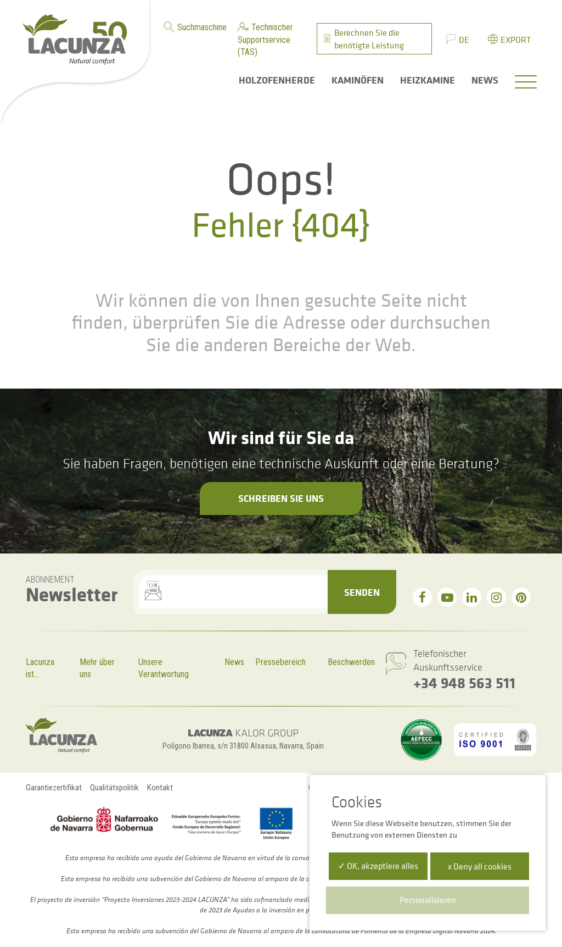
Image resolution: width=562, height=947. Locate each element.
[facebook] (422, 597)
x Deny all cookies (480, 866)
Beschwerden (351, 662)
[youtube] (447, 597)
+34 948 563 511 (464, 682)
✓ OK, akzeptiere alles (378, 866)
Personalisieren (428, 900)
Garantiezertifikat (54, 788)
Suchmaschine (202, 27)
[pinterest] (521, 597)
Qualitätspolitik (114, 788)
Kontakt (160, 788)
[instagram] (496, 597)
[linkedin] (471, 597)
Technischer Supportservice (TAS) (265, 39)
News (234, 662)
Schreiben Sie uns (281, 498)
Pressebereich (280, 662)
